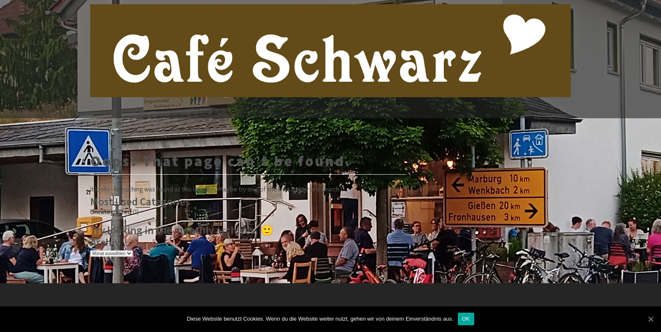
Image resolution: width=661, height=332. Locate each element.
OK (466, 319)
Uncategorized (111, 212)
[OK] (650, 319)
